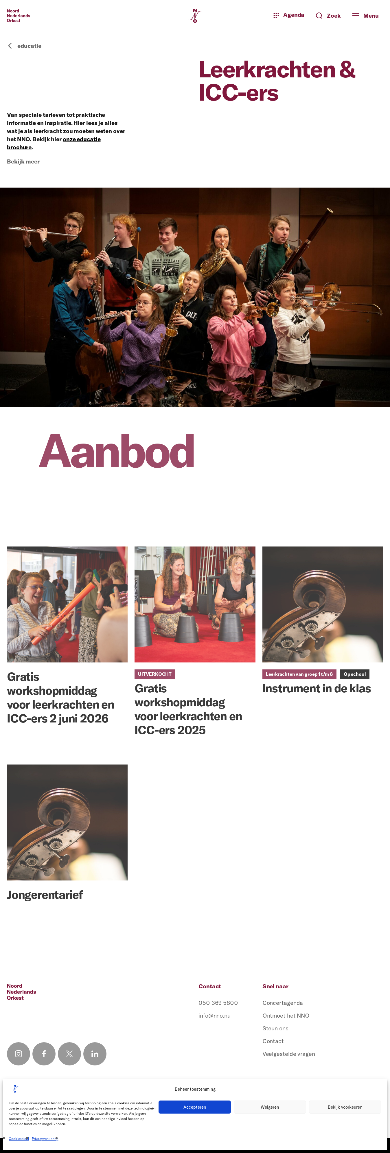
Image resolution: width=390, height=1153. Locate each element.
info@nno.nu (214, 1015)
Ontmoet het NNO (286, 1015)
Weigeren (270, 1107)
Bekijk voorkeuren (345, 1107)
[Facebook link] (44, 1053)
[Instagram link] (18, 1053)
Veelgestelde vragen (288, 1053)
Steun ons (275, 1028)
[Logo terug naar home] (18, 15)
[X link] (69, 1053)
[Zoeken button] (328, 15)
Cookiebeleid (19, 1138)
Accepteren (194, 1107)
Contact (273, 1041)
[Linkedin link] (94, 1053)
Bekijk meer (23, 161)
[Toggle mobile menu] (367, 15)
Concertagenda (282, 1002)
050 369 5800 (218, 1002)
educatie (24, 46)
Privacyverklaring (45, 1138)
